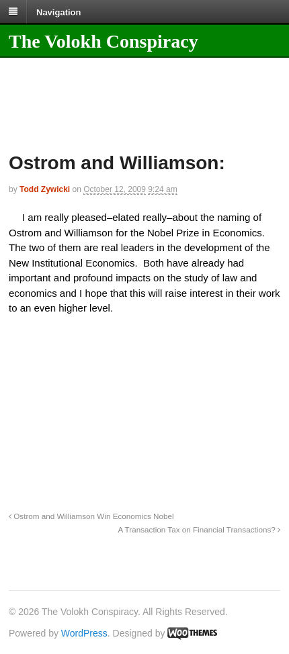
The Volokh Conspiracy (103, 41)
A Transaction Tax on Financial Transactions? (199, 529)
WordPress (84, 633)
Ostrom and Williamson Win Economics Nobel (91, 516)
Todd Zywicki (44, 189)
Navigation (58, 12)
